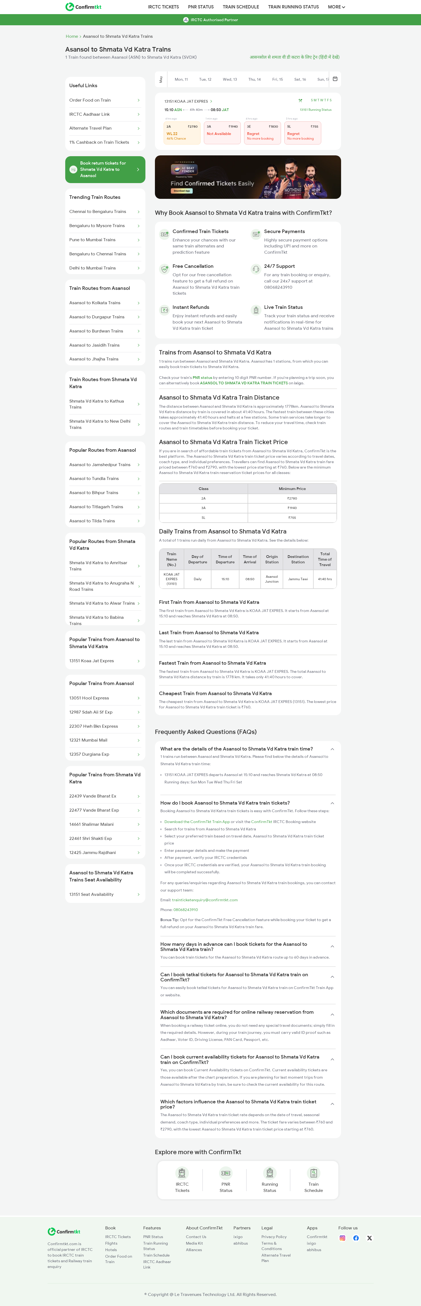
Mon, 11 (181, 79)
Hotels (111, 1250)
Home (72, 36)
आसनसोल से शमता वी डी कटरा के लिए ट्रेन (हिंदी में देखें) (295, 57)
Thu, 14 (254, 79)
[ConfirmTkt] (64, 1234)
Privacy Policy (274, 1237)
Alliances (194, 1250)
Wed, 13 (230, 79)
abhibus (240, 1243)
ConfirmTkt (261, 822)
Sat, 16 (300, 79)
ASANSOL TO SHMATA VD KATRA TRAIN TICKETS (244, 383)
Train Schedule (241, 7)
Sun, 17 (323, 79)
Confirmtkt (317, 1237)
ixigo (238, 1237)
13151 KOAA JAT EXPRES (189, 101)
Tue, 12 (205, 79)
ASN (178, 110)
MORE (336, 7)
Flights (111, 1243)
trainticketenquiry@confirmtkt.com (205, 900)
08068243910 (185, 910)
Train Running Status (293, 7)
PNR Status (201, 7)
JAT (225, 110)
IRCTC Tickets (163, 7)
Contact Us (196, 1237)
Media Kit (194, 1243)
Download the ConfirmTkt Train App (197, 822)
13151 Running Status (316, 110)
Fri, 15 (277, 79)
